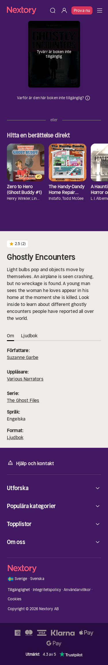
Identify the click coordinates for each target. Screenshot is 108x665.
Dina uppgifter (87, 98)
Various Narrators (25, 379)
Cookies (15, 599)
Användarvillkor (77, 589)
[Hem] (27, 10)
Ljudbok (15, 437)
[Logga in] (64, 10)
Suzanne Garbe (22, 357)
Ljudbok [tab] (29, 335)
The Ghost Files (23, 400)
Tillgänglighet (19, 589)
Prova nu (82, 10)
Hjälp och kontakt (30, 463)
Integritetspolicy (47, 589)
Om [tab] (10, 335)
